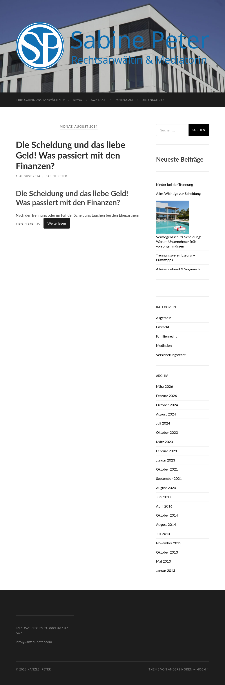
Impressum (123, 100)
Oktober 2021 (167, 469)
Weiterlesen (56, 223)
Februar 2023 (166, 451)
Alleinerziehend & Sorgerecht (178, 269)
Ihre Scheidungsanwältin (38, 100)
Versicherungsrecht (171, 355)
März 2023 (164, 441)
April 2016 (164, 506)
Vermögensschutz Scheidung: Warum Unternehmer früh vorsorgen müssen (178, 241)
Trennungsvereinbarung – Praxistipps (175, 257)
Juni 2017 (163, 497)
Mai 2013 (163, 561)
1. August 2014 (28, 176)
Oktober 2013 (167, 552)
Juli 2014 (163, 534)
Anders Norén (180, 669)
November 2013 (168, 543)
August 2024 (166, 414)
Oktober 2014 (167, 515)
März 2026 (164, 386)
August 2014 (166, 524)
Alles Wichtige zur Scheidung (178, 193)
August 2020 (166, 488)
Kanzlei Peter (39, 669)
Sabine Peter (56, 176)
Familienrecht (166, 336)
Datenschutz (153, 100)
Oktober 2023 (167, 432)
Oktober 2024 (167, 405)
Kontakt (98, 100)
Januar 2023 (165, 460)
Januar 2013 (165, 570)
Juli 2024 (163, 423)
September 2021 (169, 478)
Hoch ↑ (203, 669)
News (77, 100)
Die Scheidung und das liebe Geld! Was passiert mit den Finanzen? (70, 155)
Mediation (164, 345)
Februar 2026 (166, 395)
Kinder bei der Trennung (174, 184)
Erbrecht (162, 327)
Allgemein (163, 318)
